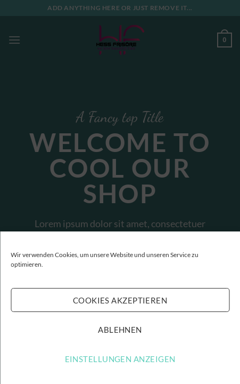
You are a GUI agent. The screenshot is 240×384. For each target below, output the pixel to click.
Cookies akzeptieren (120, 300)
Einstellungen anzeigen (120, 359)
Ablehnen (120, 329)
